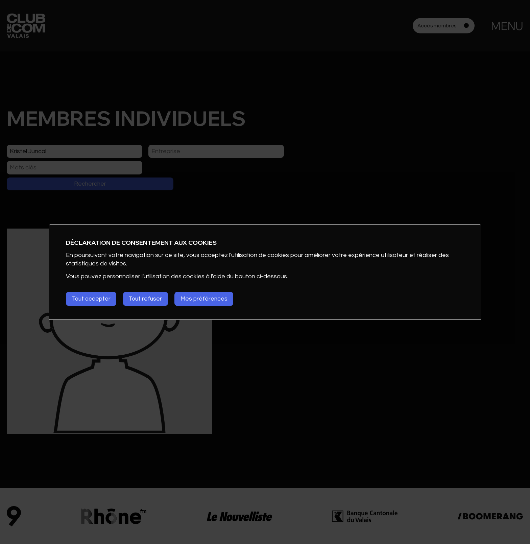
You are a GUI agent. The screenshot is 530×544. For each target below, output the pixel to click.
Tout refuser (149, 298)
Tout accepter (92, 298)
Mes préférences (211, 298)
